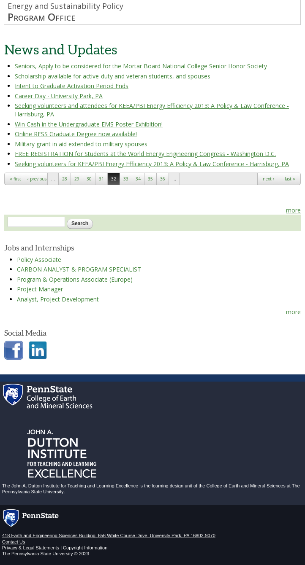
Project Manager (40, 289)
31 (101, 179)
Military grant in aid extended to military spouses (81, 144)
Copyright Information (85, 547)
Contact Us (13, 541)
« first (15, 179)
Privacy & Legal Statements (30, 547)
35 (150, 179)
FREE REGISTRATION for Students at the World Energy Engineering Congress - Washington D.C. (145, 154)
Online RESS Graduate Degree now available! (76, 134)
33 (125, 179)
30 (89, 179)
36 (162, 179)
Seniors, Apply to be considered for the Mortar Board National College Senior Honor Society (141, 66)
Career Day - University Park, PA (59, 96)
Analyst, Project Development (58, 299)
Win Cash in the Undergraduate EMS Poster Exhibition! (89, 124)
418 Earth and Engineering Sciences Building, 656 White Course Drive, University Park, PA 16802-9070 (108, 535)
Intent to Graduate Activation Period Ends (71, 86)
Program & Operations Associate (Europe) (75, 279)
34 (138, 179)
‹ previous (36, 179)
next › (268, 179)
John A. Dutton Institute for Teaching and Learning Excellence (74, 485)
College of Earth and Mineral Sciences (246, 485)
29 (76, 179)
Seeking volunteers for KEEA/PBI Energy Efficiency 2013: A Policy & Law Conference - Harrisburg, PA (152, 164)
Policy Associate (39, 260)
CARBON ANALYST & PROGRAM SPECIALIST (79, 269)
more (293, 210)
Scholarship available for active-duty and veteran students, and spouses (112, 76)
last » (290, 179)
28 (64, 179)
